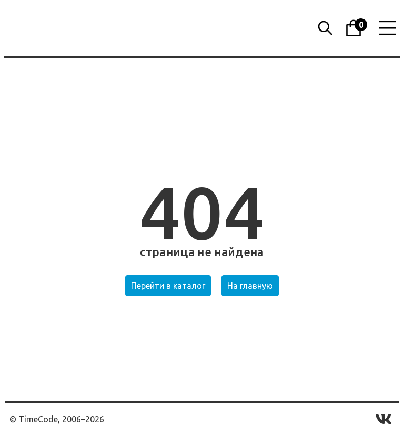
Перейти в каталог (168, 285)
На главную (250, 285)
